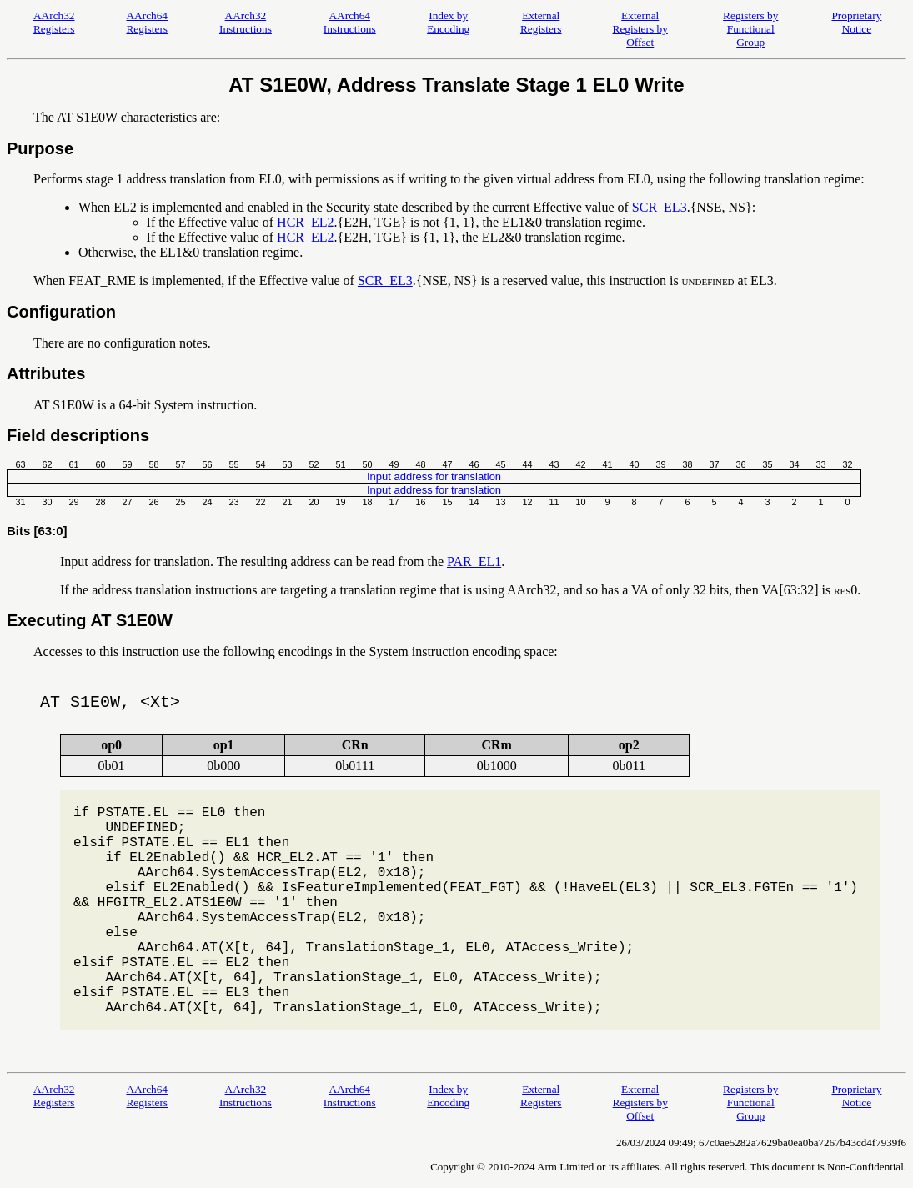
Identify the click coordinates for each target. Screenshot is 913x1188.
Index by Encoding (448, 22)
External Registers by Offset (640, 28)
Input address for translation (434, 476)
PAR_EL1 (474, 561)
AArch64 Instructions (350, 22)
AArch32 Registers (54, 22)
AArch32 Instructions (245, 22)
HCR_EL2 (305, 222)
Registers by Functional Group (750, 28)
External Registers (541, 22)
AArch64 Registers (147, 22)
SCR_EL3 (659, 207)
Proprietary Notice (856, 22)
